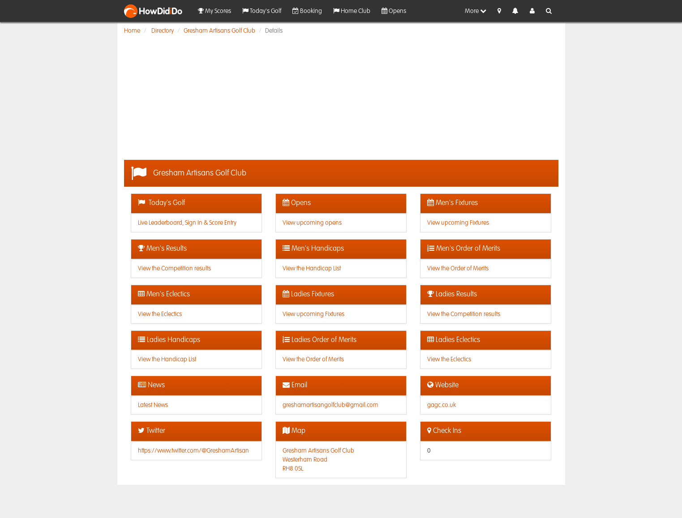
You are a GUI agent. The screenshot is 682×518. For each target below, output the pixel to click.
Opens (394, 11)
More (475, 11)
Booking (307, 11)
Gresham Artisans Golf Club (219, 31)
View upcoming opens (312, 223)
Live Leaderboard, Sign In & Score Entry (187, 223)
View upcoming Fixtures (458, 223)
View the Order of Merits (458, 268)
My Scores (214, 11)
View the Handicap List (312, 268)
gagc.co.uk (441, 405)
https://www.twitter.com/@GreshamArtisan (193, 451)
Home (132, 31)
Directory (162, 31)
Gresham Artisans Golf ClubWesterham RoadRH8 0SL (318, 460)
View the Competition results (174, 268)
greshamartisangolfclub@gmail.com (330, 405)
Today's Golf (261, 11)
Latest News (153, 405)
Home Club (351, 11)
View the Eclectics (160, 314)
